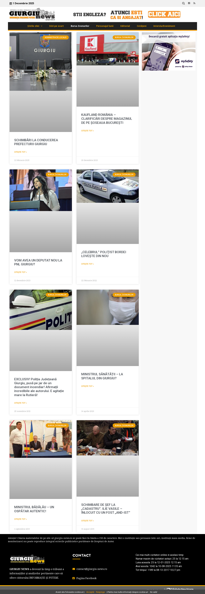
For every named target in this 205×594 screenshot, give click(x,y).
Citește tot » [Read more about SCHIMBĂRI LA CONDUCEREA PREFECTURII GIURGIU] (20, 152)
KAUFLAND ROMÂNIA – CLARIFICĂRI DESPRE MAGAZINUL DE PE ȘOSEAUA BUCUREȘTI (106, 118)
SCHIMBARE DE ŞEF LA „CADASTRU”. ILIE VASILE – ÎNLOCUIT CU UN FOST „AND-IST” (105, 508)
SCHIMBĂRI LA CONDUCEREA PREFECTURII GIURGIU (36, 142)
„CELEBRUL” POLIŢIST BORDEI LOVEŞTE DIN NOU (103, 254)
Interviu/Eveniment (164, 25)
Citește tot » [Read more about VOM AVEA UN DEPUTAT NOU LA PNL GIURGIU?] (20, 272)
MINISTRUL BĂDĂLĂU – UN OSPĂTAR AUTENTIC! (34, 509)
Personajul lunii (104, 25)
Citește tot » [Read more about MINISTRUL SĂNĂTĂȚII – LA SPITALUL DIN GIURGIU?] (87, 386)
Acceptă (90, 592)
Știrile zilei (33, 25)
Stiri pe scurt (56, 25)
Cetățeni (141, 25)
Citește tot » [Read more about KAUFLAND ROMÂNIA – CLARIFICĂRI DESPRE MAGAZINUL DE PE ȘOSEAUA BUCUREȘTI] (87, 131)
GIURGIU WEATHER (168, 88)
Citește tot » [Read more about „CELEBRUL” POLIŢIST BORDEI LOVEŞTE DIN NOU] (87, 264)
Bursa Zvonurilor (80, 25)
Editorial (125, 25)
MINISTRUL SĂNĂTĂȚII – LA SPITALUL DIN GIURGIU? (102, 376)
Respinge (100, 592)
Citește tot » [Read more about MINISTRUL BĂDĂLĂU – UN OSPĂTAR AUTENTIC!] (20, 519)
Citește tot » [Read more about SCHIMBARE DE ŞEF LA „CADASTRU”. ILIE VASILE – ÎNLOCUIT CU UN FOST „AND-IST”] (87, 521)
